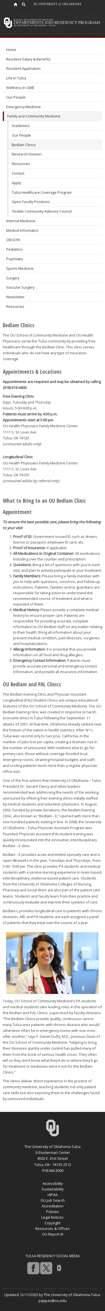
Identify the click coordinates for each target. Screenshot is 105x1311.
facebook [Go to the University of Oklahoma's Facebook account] (33, 1267)
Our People (15, 97)
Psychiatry (14, 258)
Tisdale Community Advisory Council (42, 211)
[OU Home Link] (15, 4)
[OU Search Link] (24, 4)
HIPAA (53, 1194)
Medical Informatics (22, 230)
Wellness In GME (20, 87)
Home (11, 49)
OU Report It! (52, 1234)
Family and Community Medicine (33, 116)
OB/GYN (13, 239)
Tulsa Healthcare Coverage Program (42, 192)
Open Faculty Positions (31, 201)
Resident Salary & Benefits (28, 59)
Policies (52, 1211)
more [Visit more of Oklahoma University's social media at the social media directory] (58, 1267)
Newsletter (15, 296)
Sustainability (52, 1189)
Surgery (12, 278)
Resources (21, 163)
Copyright (52, 1222)
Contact (18, 173)
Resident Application (23, 68)
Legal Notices (52, 1217)
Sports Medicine (20, 268)
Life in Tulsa (16, 78)
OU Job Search (53, 1200)
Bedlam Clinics (24, 144)
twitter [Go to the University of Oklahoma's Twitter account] (45, 1267)
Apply (16, 182)
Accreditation (53, 1205)
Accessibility (53, 1183)
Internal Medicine (20, 220)
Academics (21, 125)
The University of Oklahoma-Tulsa (52, 1146)
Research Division (27, 154)
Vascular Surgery (20, 287)
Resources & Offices (52, 1228)
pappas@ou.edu (53, 1300)
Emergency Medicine (23, 106)
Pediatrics (14, 249)
